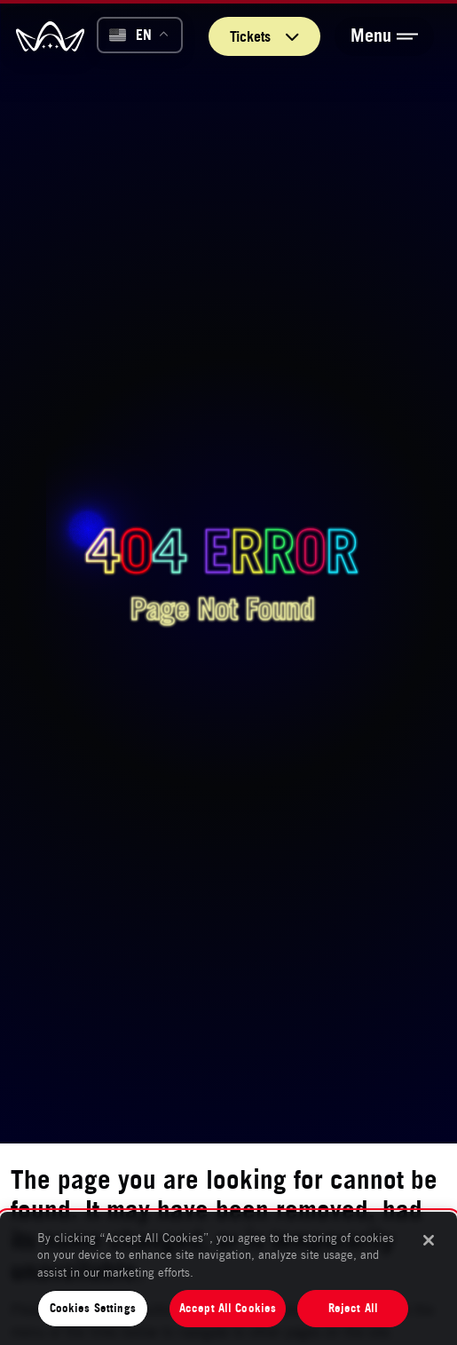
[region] (228, 1278)
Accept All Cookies (227, 1308)
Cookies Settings (93, 1308)
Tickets (264, 36)
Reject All (353, 1308)
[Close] (428, 1240)
